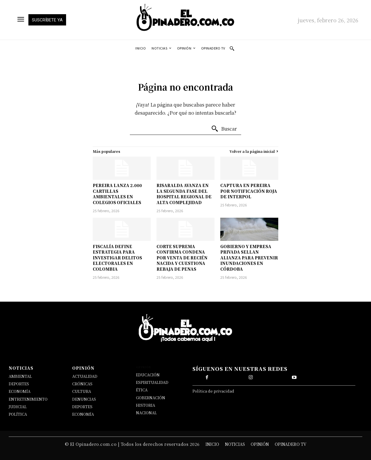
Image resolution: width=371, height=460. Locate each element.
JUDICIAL (18, 406)
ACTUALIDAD (84, 376)
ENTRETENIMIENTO (28, 399)
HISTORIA (145, 405)
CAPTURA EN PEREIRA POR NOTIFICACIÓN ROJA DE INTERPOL (248, 190)
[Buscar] (224, 129)
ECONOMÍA (19, 391)
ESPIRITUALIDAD (152, 382)
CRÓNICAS (82, 383)
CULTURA (81, 391)
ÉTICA (142, 390)
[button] (232, 48)
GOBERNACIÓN (150, 397)
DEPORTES (19, 383)
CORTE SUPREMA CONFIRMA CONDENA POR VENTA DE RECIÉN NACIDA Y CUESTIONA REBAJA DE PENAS (182, 257)
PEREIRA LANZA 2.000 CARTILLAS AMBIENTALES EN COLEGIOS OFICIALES (117, 193)
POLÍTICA (18, 414)
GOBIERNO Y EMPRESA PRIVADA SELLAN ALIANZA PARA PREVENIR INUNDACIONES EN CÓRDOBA (249, 257)
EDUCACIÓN (148, 374)
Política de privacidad (213, 391)
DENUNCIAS (84, 399)
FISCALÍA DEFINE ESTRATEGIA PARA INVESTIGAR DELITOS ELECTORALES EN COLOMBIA (117, 257)
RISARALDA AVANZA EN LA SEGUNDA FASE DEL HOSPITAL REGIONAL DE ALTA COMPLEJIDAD (184, 193)
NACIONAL (146, 412)
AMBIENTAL (20, 376)
